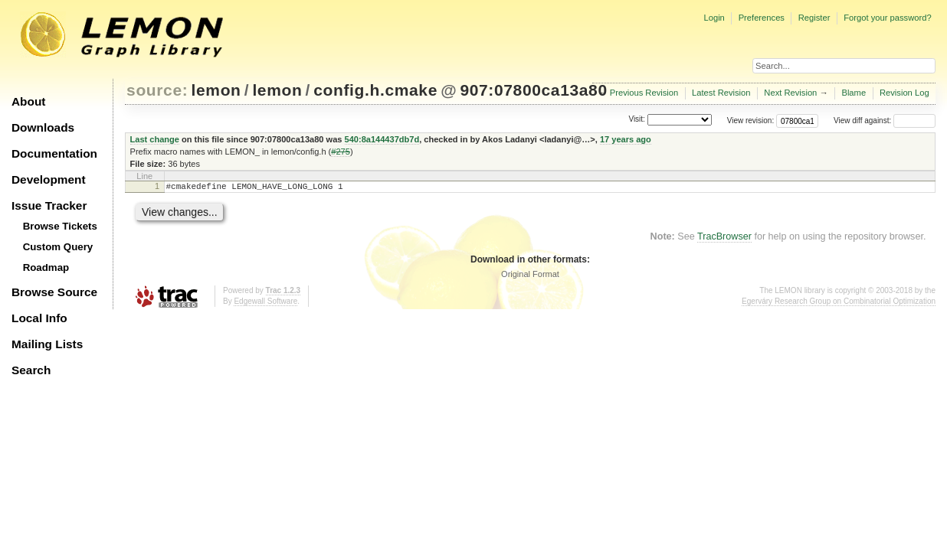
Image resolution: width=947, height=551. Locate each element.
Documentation (54, 153)
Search (31, 370)
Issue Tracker (49, 205)
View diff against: (885, 120)
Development (48, 179)
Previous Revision (644, 92)
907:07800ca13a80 (533, 90)
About (28, 101)
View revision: (751, 120)
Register (814, 17)
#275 (340, 151)
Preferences (762, 17)
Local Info (39, 317)
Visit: (636, 120)
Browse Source (54, 291)
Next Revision (790, 92)
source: (157, 90)
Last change (154, 139)
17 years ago (625, 139)
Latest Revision (721, 92)
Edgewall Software (265, 303)
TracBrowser (724, 238)
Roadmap (46, 267)
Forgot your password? (887, 17)
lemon (216, 90)
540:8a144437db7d (382, 139)
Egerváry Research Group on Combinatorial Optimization (839, 303)
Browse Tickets (60, 226)
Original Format (530, 276)
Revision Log (904, 92)
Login (713, 17)
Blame (853, 92)
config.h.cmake (375, 90)
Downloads (42, 127)
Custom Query (58, 247)
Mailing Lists (47, 343)
